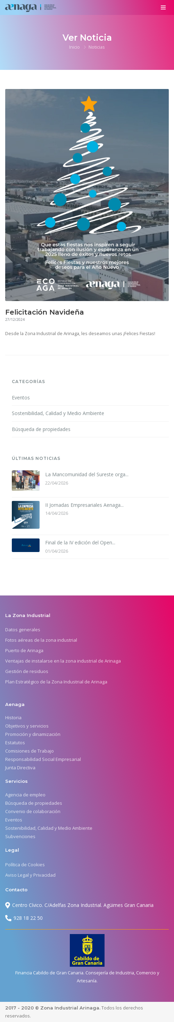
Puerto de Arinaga (24, 650)
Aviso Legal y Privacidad (30, 875)
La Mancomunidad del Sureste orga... (87, 474)
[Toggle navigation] (163, 7)
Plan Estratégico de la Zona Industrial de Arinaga (56, 682)
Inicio (74, 47)
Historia (13, 717)
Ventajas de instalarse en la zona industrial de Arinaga (63, 661)
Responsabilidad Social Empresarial (43, 759)
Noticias (97, 47)
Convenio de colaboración (32, 811)
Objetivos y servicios (27, 726)
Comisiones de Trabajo (29, 751)
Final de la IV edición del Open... (80, 542)
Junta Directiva (20, 767)
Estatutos (15, 742)
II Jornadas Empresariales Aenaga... (84, 505)
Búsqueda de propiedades (41, 429)
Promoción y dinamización (32, 734)
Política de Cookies (25, 864)
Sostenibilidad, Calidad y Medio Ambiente (58, 413)
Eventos (21, 397)
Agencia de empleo (25, 795)
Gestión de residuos (26, 671)
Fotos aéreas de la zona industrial (41, 640)
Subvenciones (20, 836)
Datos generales (22, 629)
